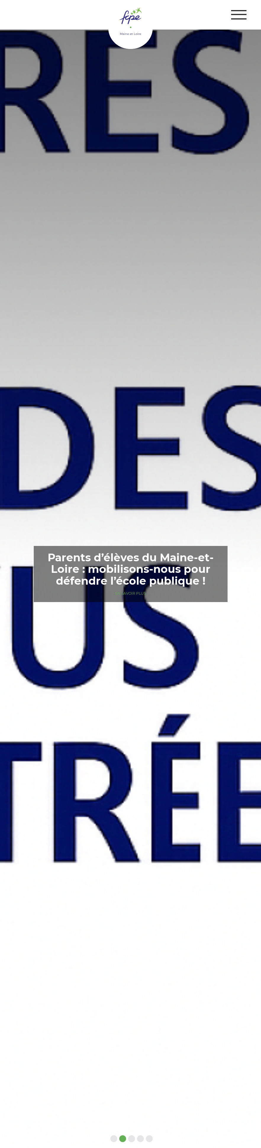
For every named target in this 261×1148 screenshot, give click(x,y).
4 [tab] (139, 1139)
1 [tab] (113, 1139)
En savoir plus (130, 593)
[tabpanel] (130, 574)
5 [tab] (148, 1139)
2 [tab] (122, 1139)
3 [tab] (130, 1139)
